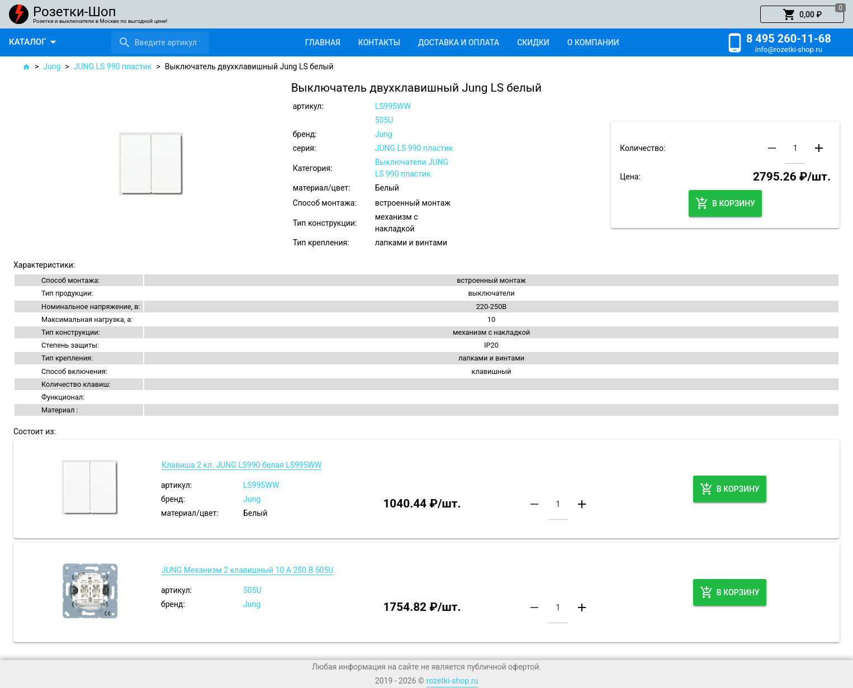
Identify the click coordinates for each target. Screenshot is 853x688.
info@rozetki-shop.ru (788, 49)
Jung (51, 66)
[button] (802, 14)
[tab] (322, 42)
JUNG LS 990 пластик (113, 66)
